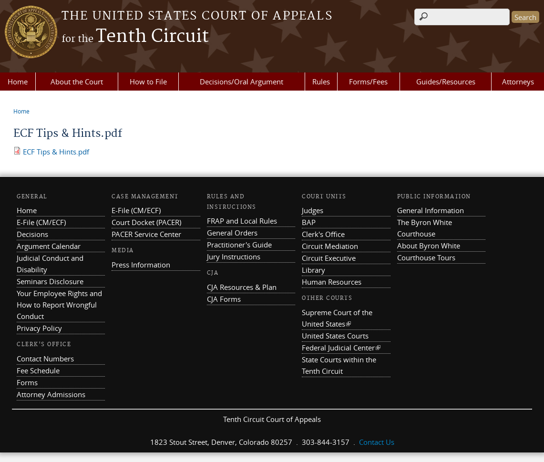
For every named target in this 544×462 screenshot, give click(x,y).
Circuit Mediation (330, 246)
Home (18, 81)
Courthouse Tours (426, 257)
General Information (430, 210)
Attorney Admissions (51, 394)
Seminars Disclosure (50, 281)
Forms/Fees (368, 81)
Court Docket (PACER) (146, 222)
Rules (321, 81)
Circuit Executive (329, 258)
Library (313, 270)
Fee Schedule (38, 370)
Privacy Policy (39, 328)
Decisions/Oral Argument (241, 81)
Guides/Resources (445, 81)
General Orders (232, 232)
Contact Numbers (45, 358)
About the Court (77, 81)
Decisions (32, 234)
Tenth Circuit (135, 37)
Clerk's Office (323, 234)
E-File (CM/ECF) (41, 222)
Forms (27, 382)
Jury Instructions (233, 256)
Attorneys (518, 81)
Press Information (141, 264)
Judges (312, 210)
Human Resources (331, 282)
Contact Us (376, 442)
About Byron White (428, 245)
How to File (148, 81)
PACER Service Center (146, 234)
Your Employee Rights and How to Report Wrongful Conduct (59, 304)
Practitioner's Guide (239, 244)
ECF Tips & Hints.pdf (56, 151)
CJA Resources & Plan (242, 287)
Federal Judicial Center (341, 347)
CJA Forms (224, 299)
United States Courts (335, 335)
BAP (309, 222)
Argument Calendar (49, 246)
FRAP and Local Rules (242, 221)
